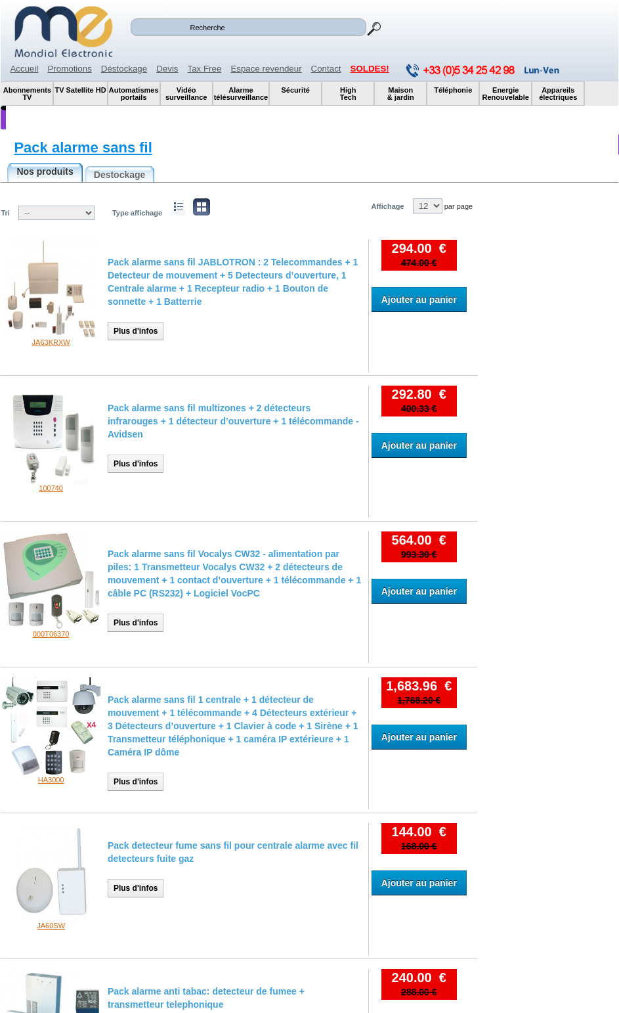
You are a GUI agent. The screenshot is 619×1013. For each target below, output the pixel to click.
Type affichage (137, 213)
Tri (5, 213)
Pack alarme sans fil (83, 147)
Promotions (69, 69)
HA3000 (51, 780)
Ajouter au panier (419, 299)
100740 (51, 488)
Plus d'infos (136, 331)
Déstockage (124, 69)
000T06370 (51, 634)
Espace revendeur (265, 69)
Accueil (24, 69)
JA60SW (51, 926)
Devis (167, 69)
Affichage (387, 206)
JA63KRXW (51, 342)
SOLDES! (370, 69)
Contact (326, 69)
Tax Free (205, 69)
